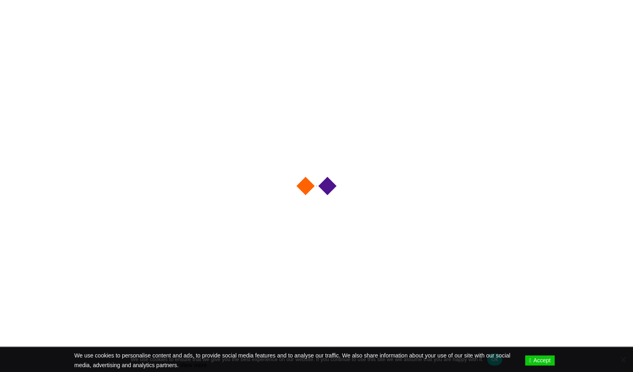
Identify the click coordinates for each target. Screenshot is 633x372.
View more (193, 365)
